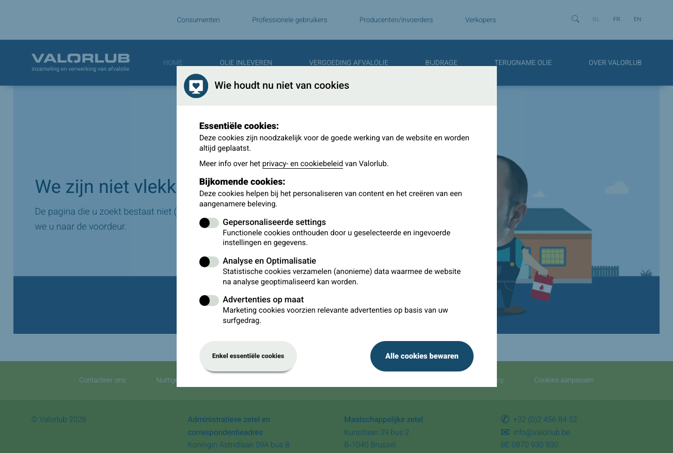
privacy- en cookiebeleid (302, 163)
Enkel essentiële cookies (248, 356)
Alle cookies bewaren (422, 356)
